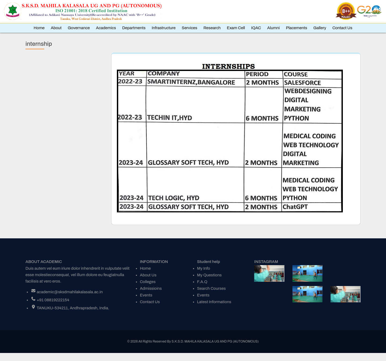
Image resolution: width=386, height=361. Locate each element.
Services (189, 28)
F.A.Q (202, 282)
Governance (79, 28)
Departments (134, 28)
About (56, 28)
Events (146, 295)
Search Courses (211, 288)
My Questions (209, 275)
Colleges (148, 282)
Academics (106, 28)
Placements (296, 28)
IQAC (256, 28)
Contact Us (342, 28)
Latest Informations (214, 302)
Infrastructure (164, 28)
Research (212, 28)
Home (39, 28)
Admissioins (151, 288)
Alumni (273, 28)
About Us (148, 275)
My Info (203, 268)
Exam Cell (236, 28)
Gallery (319, 28)
